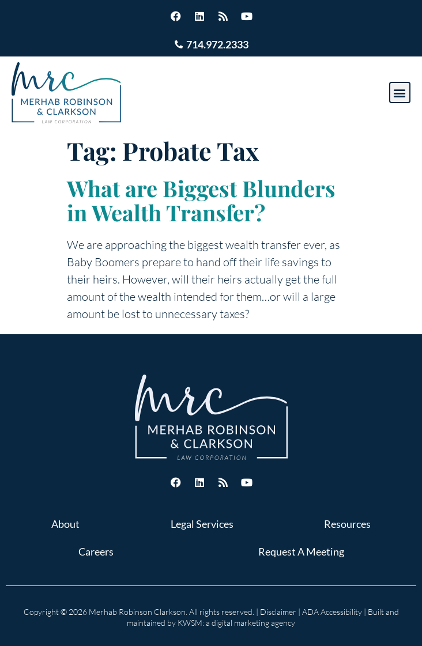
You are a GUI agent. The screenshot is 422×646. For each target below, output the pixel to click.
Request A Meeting (301, 551)
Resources (347, 523)
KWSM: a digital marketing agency (236, 623)
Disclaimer (278, 612)
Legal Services (202, 523)
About (65, 523)
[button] (399, 92)
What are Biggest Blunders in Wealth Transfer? (201, 200)
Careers (96, 551)
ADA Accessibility (332, 612)
